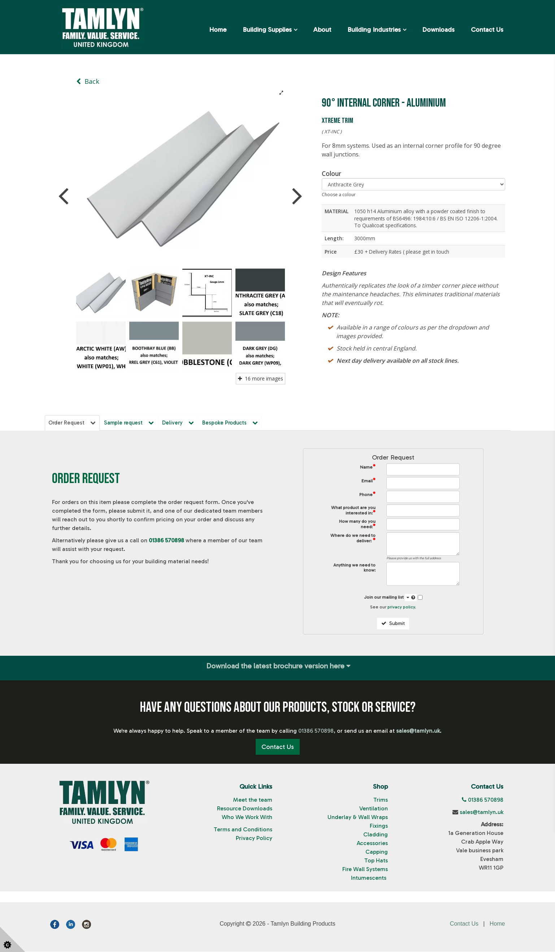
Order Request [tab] (72, 422)
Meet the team (252, 800)
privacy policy (401, 607)
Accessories (372, 843)
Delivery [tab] (180, 422)
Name (368, 467)
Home (217, 30)
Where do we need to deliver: (353, 539)
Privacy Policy (254, 838)
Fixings (379, 826)
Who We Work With (247, 817)
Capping (376, 852)
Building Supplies (267, 30)
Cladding (375, 835)
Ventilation (373, 809)
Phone (367, 494)
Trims (380, 800)
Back (87, 81)
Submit (393, 624)
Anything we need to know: (354, 568)
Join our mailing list (390, 598)
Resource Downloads (244, 809)
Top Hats (376, 861)
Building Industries (374, 30)
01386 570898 (166, 540)
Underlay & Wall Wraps (358, 817)
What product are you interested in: (353, 511)
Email (368, 481)
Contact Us (487, 30)
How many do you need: (357, 525)
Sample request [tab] (130, 422)
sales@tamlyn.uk (481, 812)
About (322, 30)
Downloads (438, 30)
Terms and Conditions (243, 830)
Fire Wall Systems (365, 869)
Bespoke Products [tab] (233, 422)
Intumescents (369, 878)
